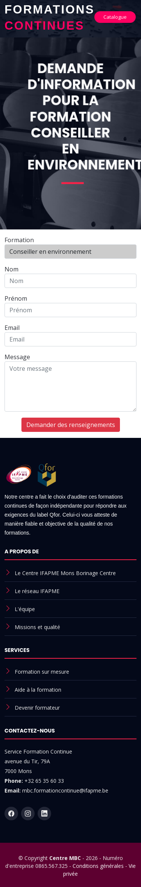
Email (12, 328)
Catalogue (115, 16)
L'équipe (25, 609)
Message (17, 357)
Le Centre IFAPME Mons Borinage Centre (65, 573)
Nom (11, 269)
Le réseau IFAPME (37, 591)
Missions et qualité (37, 627)
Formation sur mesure (42, 671)
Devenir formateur (37, 707)
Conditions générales (98, 865)
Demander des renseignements (70, 425)
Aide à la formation (38, 689)
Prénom (16, 298)
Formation (19, 240)
